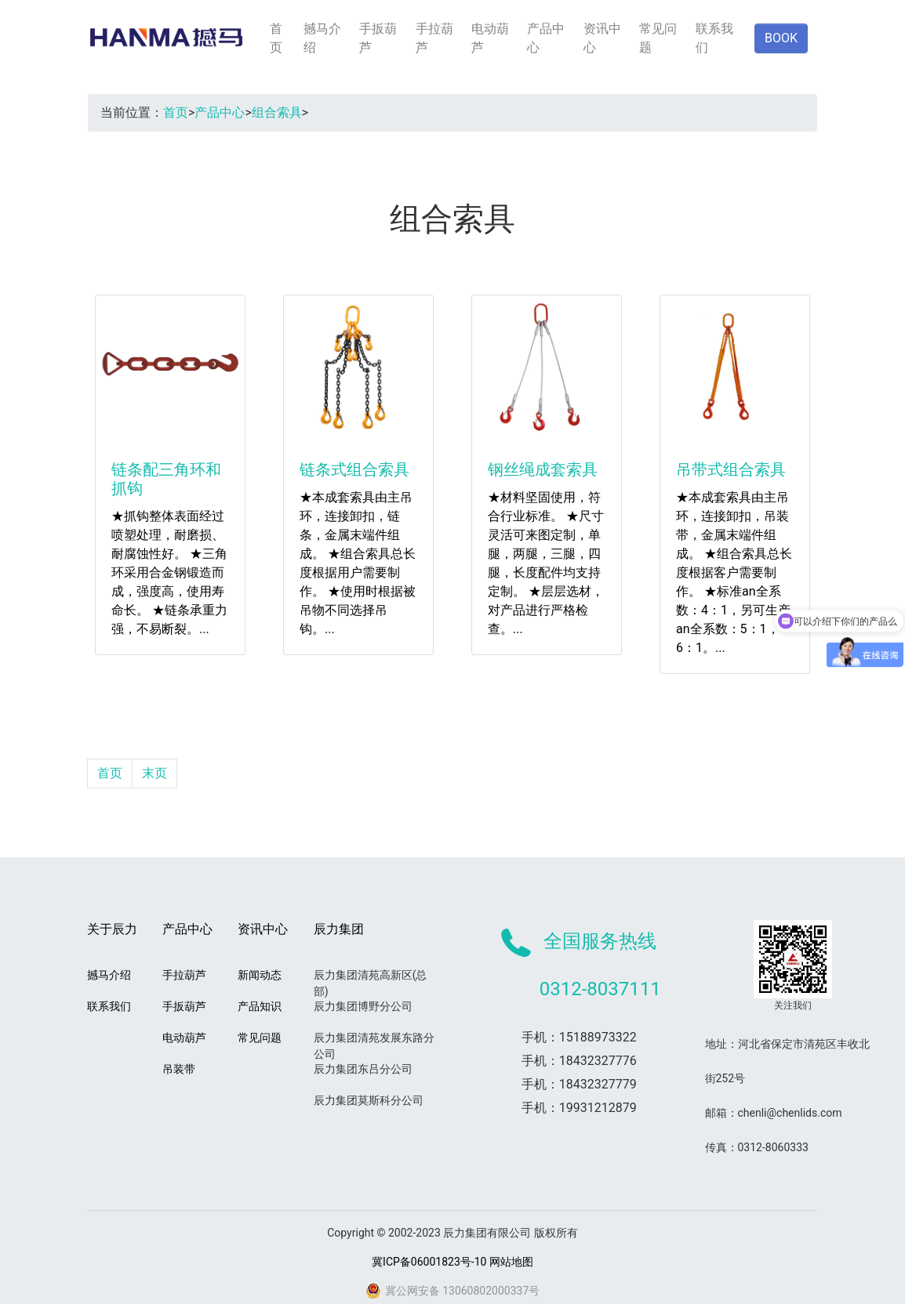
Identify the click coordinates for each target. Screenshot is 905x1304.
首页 (276, 38)
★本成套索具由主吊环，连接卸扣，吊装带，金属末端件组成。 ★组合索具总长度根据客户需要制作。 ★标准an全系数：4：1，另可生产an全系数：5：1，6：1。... (734, 572)
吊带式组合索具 (731, 469)
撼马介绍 (322, 38)
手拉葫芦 (434, 38)
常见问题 (658, 38)
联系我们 (714, 38)
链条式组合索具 (354, 469)
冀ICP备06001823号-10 (429, 1261)
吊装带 (178, 1069)
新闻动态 (260, 975)
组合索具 (277, 112)
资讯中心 (602, 38)
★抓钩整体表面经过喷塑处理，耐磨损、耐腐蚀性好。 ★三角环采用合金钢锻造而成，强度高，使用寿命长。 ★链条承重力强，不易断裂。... (169, 572)
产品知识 (260, 1006)
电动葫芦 (490, 38)
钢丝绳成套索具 (543, 469)
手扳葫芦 (378, 38)
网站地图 (511, 1261)
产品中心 (546, 38)
